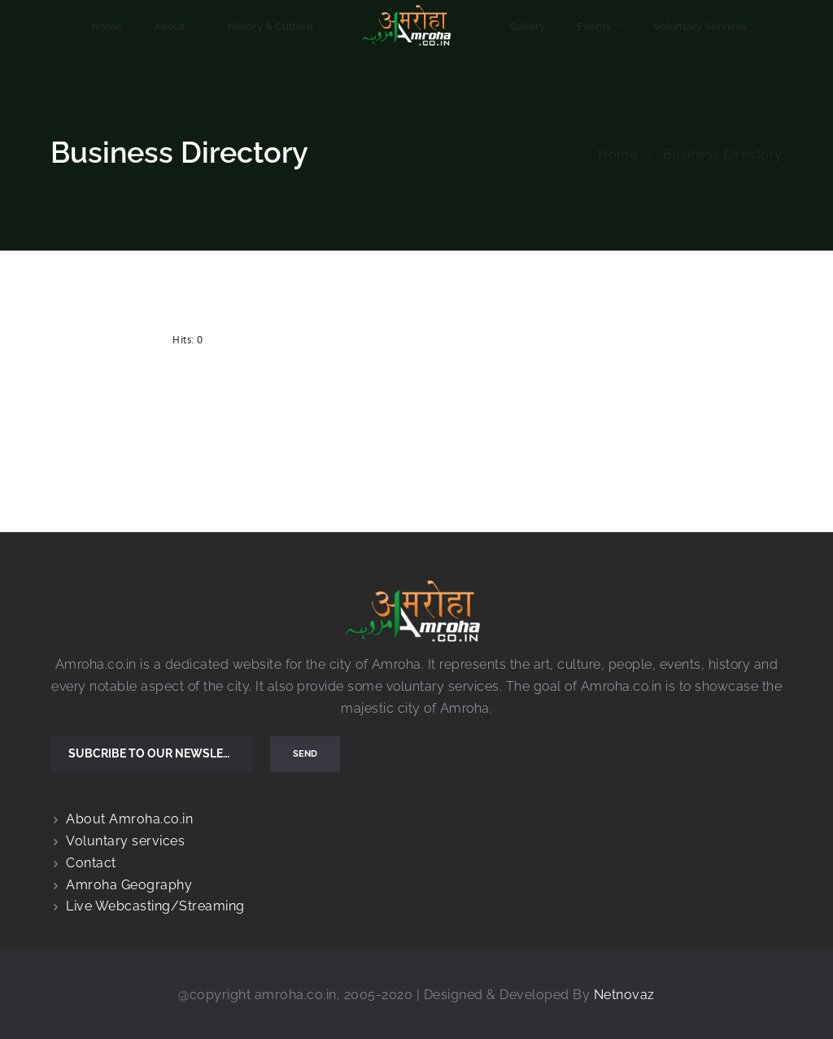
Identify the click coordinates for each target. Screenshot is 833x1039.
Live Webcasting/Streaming (155, 906)
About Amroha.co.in (129, 819)
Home (617, 154)
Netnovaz (624, 994)
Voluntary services (125, 841)
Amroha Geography (129, 885)
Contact (91, 863)
